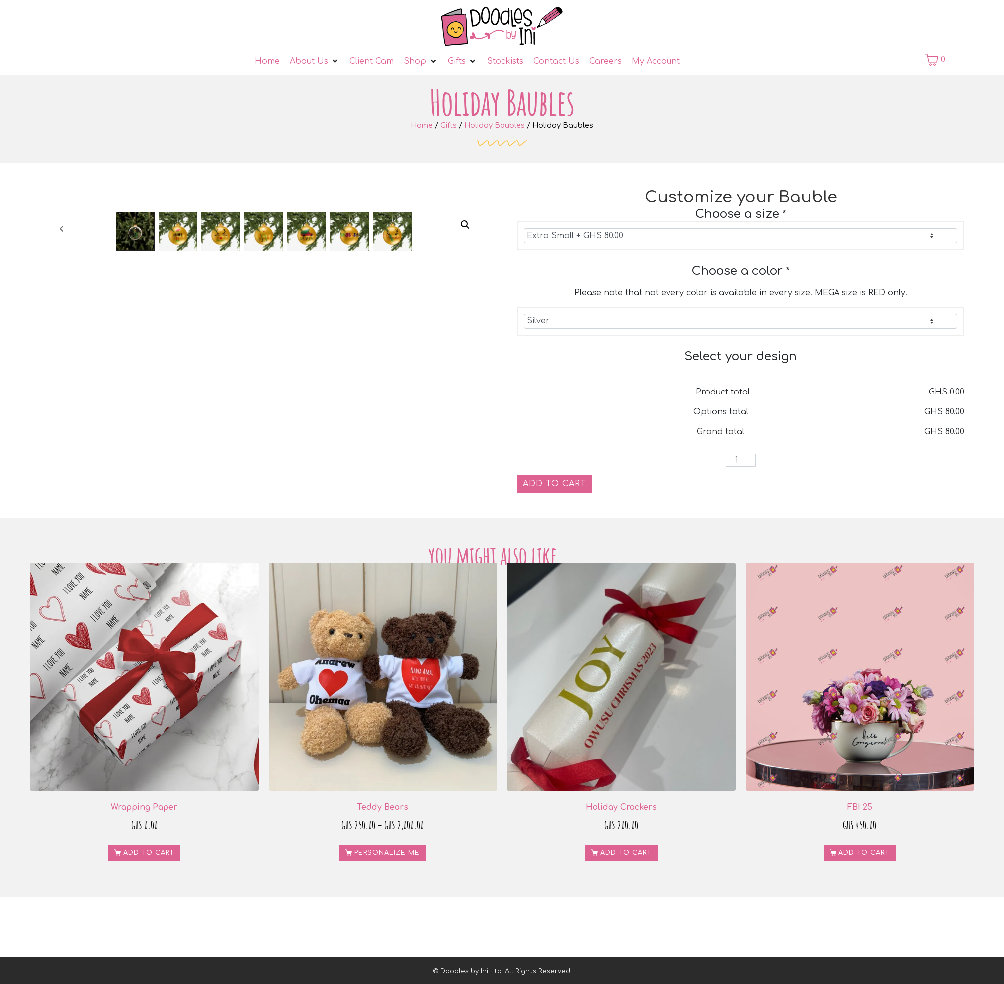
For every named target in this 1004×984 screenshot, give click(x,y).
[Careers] (605, 61)
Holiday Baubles (494, 125)
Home (422, 125)
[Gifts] (462, 61)
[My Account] (656, 61)
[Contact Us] (556, 61)
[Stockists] (505, 61)
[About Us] (314, 61)
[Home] (267, 61)
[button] (465, 225)
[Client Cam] (371, 61)
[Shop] (421, 61)
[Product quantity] (741, 460)
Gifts (448, 125)
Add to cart (554, 483)
